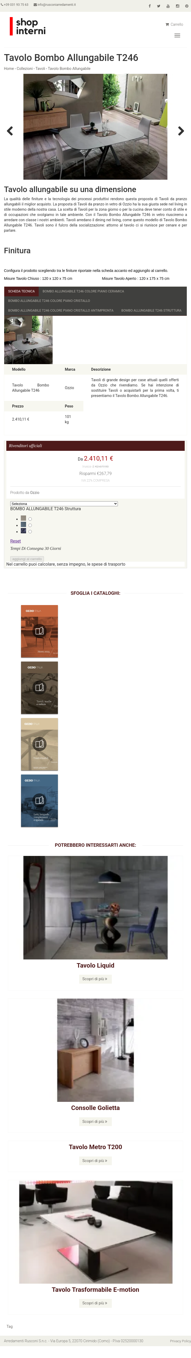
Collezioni (25, 68)
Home (9, 68)
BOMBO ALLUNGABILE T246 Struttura (42, 322)
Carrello (174, 24)
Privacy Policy (180, 1353)
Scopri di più (94, 991)
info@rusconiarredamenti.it (61, 5)
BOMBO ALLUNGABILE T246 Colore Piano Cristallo (54, 302)
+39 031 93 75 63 (18, 5)
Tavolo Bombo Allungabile (69, 68)
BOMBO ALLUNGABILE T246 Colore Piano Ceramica (92, 292)
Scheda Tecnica (23, 292)
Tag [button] (10, 1338)
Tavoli (40, 68)
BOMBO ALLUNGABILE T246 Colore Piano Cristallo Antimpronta (67, 312)
